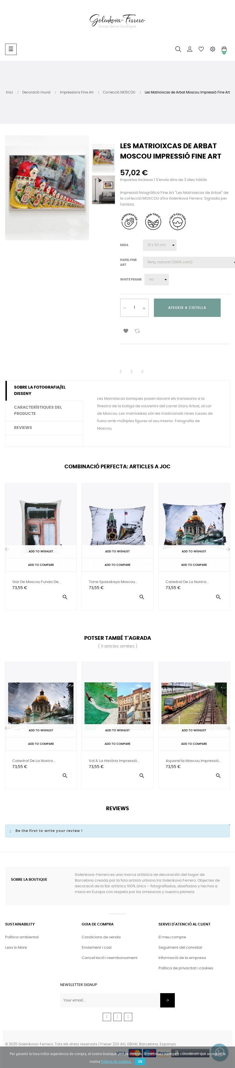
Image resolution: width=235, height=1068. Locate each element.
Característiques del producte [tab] (38, 411)
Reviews (23, 428)
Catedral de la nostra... (187, 582)
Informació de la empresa (182, 958)
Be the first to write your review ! (49, 831)
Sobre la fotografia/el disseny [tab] (40, 390)
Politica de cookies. (116, 1062)
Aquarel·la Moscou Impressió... (193, 761)
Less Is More (16, 948)
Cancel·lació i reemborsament (110, 958)
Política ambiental (22, 937)
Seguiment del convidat (180, 948)
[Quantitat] (134, 307)
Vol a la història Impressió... (114, 761)
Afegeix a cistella (187, 307)
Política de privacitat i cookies (185, 968)
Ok (140, 1062)
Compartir (124, 372)
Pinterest (146, 372)
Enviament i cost (97, 948)
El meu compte (172, 937)
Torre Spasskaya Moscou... (113, 582)
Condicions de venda (101, 937)
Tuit (135, 372)
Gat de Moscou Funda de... (36, 582)
